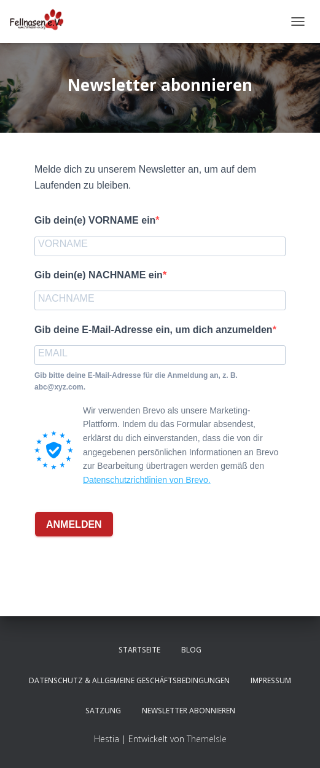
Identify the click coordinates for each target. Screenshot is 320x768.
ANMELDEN (74, 524)
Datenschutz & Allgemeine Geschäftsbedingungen (129, 680)
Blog (191, 650)
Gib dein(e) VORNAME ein (94, 220)
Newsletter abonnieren (188, 710)
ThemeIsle (207, 739)
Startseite (139, 650)
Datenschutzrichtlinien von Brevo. (147, 480)
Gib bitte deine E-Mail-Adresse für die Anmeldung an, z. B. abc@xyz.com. (136, 381)
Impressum (271, 680)
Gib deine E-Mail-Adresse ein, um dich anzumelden (153, 329)
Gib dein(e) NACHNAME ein (98, 275)
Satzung (103, 710)
